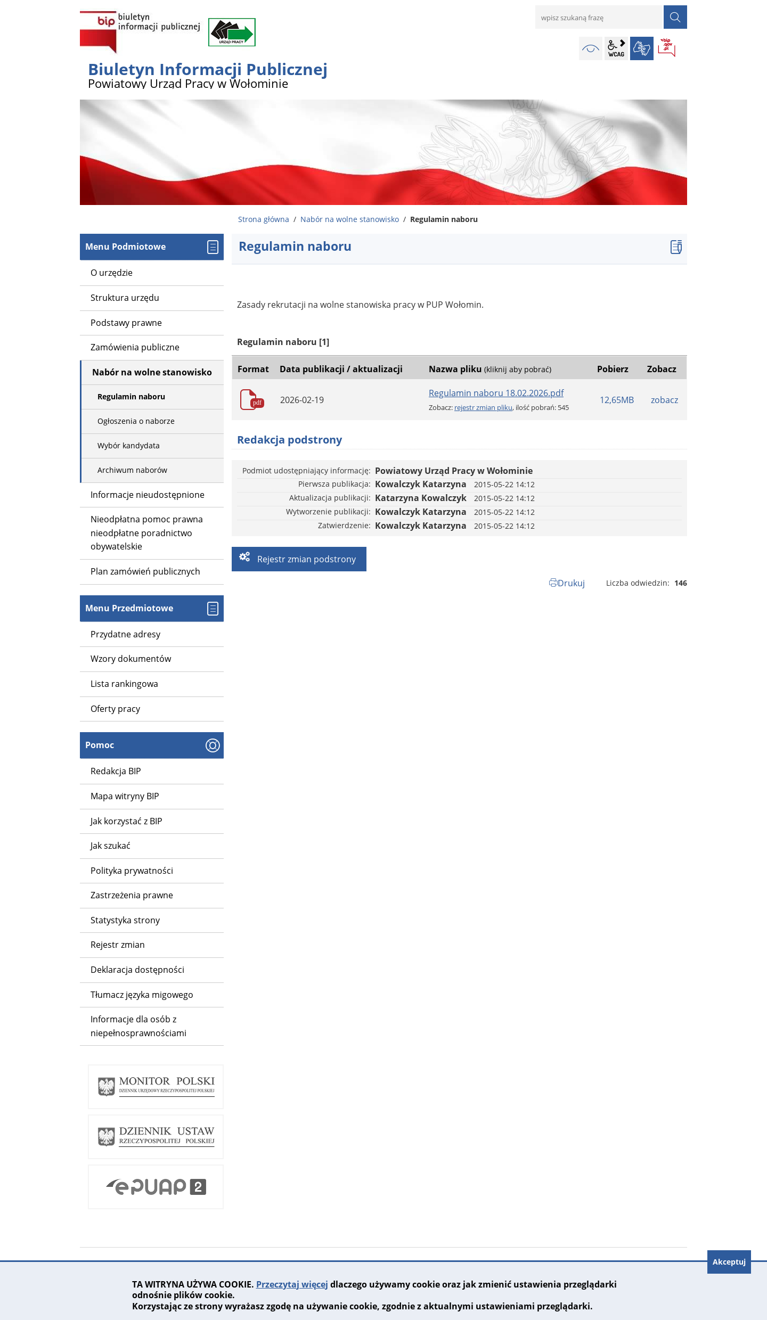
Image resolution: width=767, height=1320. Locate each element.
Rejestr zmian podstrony (305, 559)
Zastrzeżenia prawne (132, 895)
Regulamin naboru (131, 396)
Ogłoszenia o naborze (136, 421)
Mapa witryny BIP (125, 796)
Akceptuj (729, 1262)
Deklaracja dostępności (137, 969)
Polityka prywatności (132, 870)
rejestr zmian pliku (483, 407)
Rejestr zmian (118, 944)
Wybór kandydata (128, 445)
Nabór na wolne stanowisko (349, 219)
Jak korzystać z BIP (126, 821)
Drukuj (571, 583)
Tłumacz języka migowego (142, 995)
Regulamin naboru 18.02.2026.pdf (496, 393)
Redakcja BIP (116, 771)
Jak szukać (110, 845)
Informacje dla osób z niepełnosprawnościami (138, 1026)
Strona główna (263, 219)
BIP (667, 48)
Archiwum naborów (132, 470)
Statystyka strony (125, 920)
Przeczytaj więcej (292, 1284)
